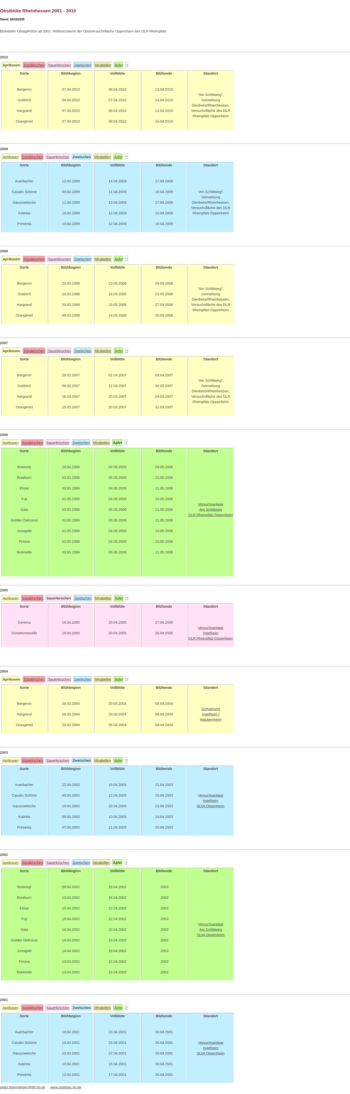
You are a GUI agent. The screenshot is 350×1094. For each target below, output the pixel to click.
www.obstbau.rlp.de (65, 1087)
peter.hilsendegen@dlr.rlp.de (22, 1087)
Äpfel (119, 65)
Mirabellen (103, 65)
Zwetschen (83, 65)
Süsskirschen (34, 65)
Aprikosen (10, 157)
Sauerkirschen (59, 65)
